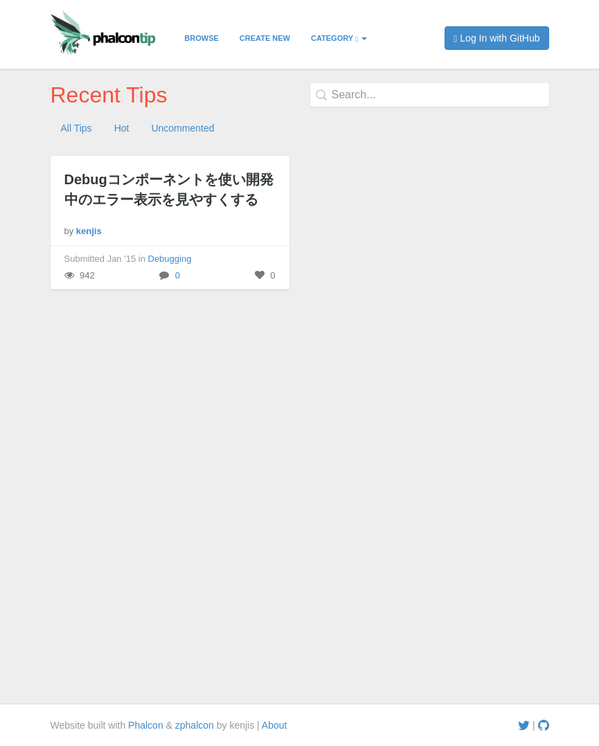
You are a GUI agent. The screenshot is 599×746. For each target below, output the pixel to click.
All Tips (76, 128)
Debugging (170, 259)
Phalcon (145, 725)
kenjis (89, 231)
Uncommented (182, 128)
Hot (121, 128)
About (274, 725)
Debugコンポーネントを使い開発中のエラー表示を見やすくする (169, 189)
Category (339, 38)
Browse (201, 38)
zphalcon (194, 725)
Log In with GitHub (496, 38)
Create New (265, 38)
